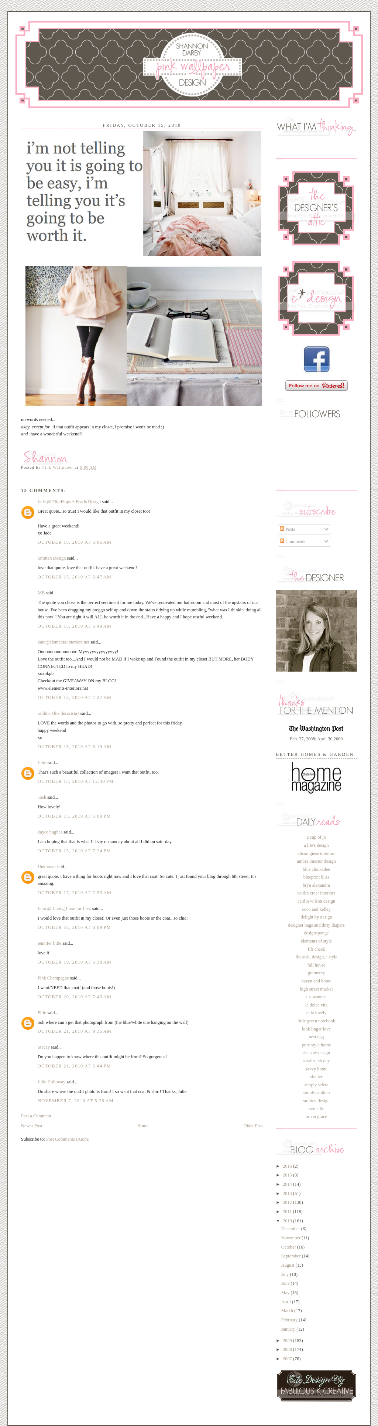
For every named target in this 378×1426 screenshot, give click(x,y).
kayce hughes (50, 832)
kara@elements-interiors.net (63, 642)
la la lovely (316, 1012)
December (291, 1228)
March (287, 1310)
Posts (287, 529)
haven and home (316, 981)
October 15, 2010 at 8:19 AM (74, 746)
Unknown (47, 866)
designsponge (316, 933)
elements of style (316, 941)
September (291, 1256)
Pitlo (42, 1012)
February (290, 1320)
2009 (288, 1340)
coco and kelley (316, 909)
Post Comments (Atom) (67, 1139)
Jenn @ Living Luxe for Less (64, 908)
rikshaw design (316, 1052)
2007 (288, 1358)
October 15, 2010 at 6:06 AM (74, 542)
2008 (288, 1349)
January (288, 1329)
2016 (288, 1166)
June (286, 1283)
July (285, 1274)
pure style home (316, 1045)
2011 (288, 1211)
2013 (288, 1193)
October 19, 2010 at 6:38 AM (74, 962)
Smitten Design (52, 558)
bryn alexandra (316, 885)
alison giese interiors (316, 853)
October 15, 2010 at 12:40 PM (76, 781)
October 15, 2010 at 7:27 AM (74, 697)
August (288, 1265)
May (286, 1292)
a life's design (316, 845)
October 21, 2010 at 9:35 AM (74, 1031)
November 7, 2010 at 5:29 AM (76, 1100)
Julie (42, 762)
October (289, 1247)
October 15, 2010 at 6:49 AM (74, 626)
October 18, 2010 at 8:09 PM (74, 927)
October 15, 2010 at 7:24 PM (74, 850)
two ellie (316, 1108)
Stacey (44, 1047)
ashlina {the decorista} (58, 713)
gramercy (316, 972)
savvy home (316, 1069)
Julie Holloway (51, 1081)
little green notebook (316, 1020)
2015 (288, 1175)
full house (316, 965)
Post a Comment (36, 1115)
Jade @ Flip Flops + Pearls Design (69, 501)
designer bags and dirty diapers (316, 925)
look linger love (316, 1029)
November (291, 1237)
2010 (288, 1220)
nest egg (316, 1036)
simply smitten (316, 1092)
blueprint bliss (316, 877)
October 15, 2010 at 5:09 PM (74, 816)
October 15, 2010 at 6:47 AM (74, 577)
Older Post (253, 1125)
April (286, 1301)
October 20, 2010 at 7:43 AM (74, 996)
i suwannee (316, 996)
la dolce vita (316, 1005)
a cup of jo (316, 837)
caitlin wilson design (316, 901)
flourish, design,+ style (316, 957)
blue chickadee (316, 869)
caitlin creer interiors (317, 893)
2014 (288, 1184)
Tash (42, 797)
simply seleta (317, 1084)
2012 (288, 1202)
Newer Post (31, 1125)
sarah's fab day (316, 1060)
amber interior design (316, 861)
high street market (316, 989)
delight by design (316, 917)
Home (142, 1125)
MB (41, 592)
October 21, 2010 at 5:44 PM (74, 1066)
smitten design (316, 1100)
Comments (292, 541)
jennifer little (49, 943)
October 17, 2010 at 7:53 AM (74, 892)
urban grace (316, 1116)
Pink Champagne (53, 978)
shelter (316, 1076)
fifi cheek (316, 949)
